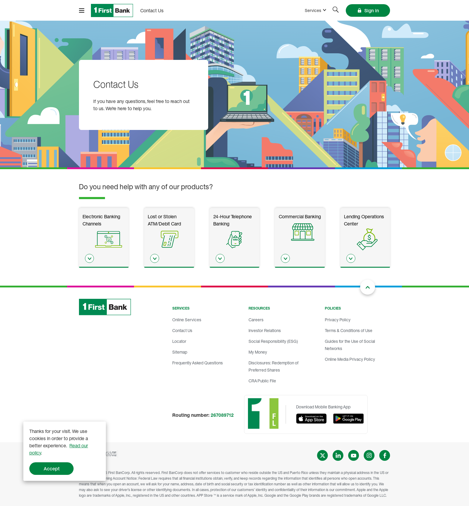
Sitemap (179, 351)
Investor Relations (265, 330)
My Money (258, 351)
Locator (179, 341)
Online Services (186, 319)
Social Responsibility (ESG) (273, 341)
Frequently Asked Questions (197, 362)
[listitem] (104, 238)
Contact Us (182, 330)
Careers (256, 319)
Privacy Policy (338, 319)
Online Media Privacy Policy (350, 359)
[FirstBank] (112, 10)
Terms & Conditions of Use (348, 330)
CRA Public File (262, 380)
